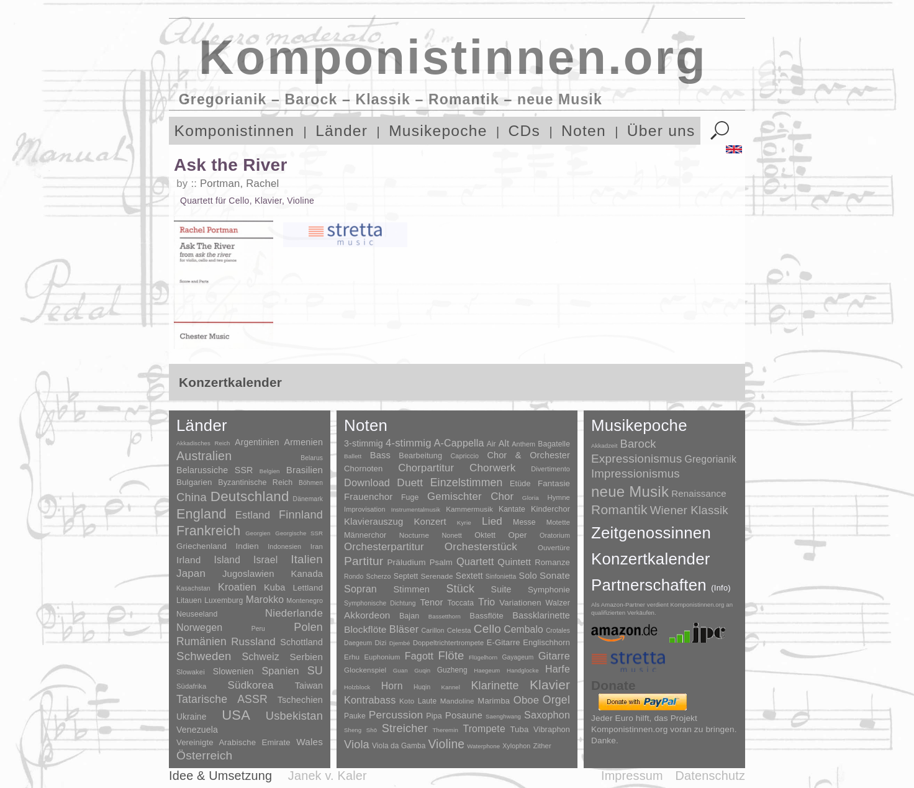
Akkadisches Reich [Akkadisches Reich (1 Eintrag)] (203, 443)
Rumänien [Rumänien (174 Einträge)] (201, 641)
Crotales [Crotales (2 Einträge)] (558, 630)
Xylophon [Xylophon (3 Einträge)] (516, 746)
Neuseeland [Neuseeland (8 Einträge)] (196, 614)
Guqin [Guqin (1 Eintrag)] (422, 670)
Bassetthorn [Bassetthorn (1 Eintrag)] (444, 616)
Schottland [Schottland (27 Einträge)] (301, 642)
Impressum (632, 775)
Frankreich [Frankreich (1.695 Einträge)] (208, 530)
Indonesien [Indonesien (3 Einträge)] (284, 546)
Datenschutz (710, 775)
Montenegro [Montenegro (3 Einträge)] (304, 600)
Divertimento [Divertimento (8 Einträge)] (550, 469)
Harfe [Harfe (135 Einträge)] (557, 669)
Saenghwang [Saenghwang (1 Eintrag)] (503, 716)
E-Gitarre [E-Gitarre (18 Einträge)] (503, 642)
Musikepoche (438, 130)
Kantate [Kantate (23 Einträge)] (512, 509)
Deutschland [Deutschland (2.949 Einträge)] (249, 496)
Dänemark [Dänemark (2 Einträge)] (308, 499)
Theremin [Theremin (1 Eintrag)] (445, 730)
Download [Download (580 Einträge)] (367, 482)
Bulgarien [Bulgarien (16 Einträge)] (194, 482)
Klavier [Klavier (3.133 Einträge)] (550, 684)
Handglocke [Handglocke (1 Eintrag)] (523, 670)
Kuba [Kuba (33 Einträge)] (275, 587)
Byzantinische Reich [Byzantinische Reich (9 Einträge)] (255, 482)
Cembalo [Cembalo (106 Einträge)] (523, 629)
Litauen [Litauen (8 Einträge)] (189, 600)
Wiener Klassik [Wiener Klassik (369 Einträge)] (689, 510)
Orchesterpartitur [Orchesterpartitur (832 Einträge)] (384, 547)
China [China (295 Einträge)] (191, 497)
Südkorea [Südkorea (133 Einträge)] (251, 685)
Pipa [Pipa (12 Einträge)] (433, 716)
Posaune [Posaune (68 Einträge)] (463, 715)
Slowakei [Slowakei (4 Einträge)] (190, 672)
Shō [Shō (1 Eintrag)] (371, 730)
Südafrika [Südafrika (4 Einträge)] (191, 686)
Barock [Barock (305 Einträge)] (638, 443)
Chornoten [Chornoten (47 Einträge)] (363, 468)
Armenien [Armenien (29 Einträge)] (303, 442)
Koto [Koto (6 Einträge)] (406, 701)
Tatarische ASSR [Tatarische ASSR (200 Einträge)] (222, 699)
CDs (525, 130)
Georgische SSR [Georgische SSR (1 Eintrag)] (299, 533)
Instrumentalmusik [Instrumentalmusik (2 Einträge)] (415, 509)
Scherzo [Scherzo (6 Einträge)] (378, 576)
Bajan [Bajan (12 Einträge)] (409, 616)
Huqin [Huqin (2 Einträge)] (422, 687)
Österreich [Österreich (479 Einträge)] (204, 755)
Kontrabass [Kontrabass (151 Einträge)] (370, 699)
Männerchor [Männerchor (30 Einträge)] (365, 535)
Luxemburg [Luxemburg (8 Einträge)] (223, 600)
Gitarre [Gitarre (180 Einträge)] (554, 655)
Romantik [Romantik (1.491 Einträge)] (619, 509)
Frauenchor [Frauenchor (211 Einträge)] (368, 496)
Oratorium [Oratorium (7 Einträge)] (555, 535)
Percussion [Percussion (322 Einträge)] (396, 715)
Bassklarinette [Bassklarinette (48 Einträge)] (541, 615)
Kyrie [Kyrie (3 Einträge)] (464, 522)
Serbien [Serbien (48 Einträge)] (306, 656)
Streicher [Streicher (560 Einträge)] (405, 728)
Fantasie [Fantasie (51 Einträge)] (554, 483)
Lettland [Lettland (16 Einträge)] (307, 587)
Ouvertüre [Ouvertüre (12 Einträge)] (554, 547)
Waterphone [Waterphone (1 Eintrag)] (483, 746)
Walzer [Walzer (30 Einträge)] (558, 603)
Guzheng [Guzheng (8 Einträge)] (452, 670)
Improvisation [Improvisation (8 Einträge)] (365, 509)
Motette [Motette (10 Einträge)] (558, 522)
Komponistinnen (234, 130)
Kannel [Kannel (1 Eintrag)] (450, 687)
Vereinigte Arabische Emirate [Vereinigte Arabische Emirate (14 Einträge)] (233, 742)
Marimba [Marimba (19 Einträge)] (493, 700)
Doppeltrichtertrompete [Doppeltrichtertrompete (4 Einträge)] (448, 642)
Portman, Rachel (239, 183)
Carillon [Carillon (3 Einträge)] (433, 630)
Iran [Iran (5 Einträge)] (316, 546)
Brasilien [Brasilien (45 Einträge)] (304, 469)
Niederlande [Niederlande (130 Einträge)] (294, 613)
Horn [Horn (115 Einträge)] (392, 686)
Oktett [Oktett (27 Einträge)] (484, 535)
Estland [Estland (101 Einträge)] (252, 514)
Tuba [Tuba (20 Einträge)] (519, 729)
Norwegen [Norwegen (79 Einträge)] (199, 627)
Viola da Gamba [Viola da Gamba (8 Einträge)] (399, 745)
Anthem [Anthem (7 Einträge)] (523, 444)
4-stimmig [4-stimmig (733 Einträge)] (409, 443)
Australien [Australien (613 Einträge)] (204, 456)
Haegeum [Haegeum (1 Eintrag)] (487, 670)
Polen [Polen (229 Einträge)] (308, 627)
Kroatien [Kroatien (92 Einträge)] (237, 586)
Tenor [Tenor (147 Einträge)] (431, 602)
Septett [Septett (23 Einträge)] (406, 576)
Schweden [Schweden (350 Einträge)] (204, 656)
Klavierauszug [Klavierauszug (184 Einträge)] (373, 522)
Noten (583, 130)
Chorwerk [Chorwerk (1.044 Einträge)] (492, 468)
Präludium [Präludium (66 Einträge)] (406, 562)
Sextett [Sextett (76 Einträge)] (469, 576)
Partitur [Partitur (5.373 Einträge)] (363, 561)
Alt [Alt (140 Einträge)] (504, 443)
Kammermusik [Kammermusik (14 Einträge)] (469, 509)
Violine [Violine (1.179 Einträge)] (446, 744)
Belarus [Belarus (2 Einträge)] (312, 458)
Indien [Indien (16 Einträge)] (247, 546)
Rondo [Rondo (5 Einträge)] (353, 576)
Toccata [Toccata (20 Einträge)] (461, 603)
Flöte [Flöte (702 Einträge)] (451, 655)
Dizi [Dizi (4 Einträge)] (381, 642)
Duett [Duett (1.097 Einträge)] (410, 482)
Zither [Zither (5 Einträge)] (542, 746)
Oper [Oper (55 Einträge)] (517, 535)
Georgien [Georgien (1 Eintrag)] (257, 533)
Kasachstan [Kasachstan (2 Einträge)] (193, 588)
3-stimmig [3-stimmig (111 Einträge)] (363, 443)
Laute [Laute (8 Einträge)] (427, 701)
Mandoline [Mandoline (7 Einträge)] (457, 701)
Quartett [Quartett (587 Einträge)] (475, 561)
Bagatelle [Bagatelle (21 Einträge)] (554, 444)
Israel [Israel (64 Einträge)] (265, 560)
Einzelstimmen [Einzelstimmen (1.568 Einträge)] (466, 482)
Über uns (661, 130)
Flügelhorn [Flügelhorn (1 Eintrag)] (483, 657)
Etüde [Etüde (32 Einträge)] (520, 483)
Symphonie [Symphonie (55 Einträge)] (549, 589)
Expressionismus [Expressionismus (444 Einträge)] (636, 458)
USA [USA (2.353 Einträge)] (236, 715)
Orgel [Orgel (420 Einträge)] (556, 700)
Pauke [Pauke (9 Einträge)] (355, 716)
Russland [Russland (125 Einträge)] (253, 642)
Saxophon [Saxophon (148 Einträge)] (547, 714)
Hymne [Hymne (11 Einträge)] (558, 497)
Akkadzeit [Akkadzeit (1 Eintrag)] (604, 445)
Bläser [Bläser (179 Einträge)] (404, 629)
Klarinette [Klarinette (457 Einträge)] (494, 685)
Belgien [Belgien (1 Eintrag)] (270, 471)
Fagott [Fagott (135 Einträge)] (419, 656)
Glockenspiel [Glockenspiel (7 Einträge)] (365, 670)
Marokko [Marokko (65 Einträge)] (265, 599)
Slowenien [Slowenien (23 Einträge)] (233, 671)
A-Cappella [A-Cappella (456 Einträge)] (459, 442)
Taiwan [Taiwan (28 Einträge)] (309, 686)
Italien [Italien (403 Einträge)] (307, 559)
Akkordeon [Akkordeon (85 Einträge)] (367, 615)
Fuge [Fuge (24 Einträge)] (410, 497)
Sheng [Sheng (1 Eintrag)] (352, 730)
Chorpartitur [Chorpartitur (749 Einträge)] (426, 468)
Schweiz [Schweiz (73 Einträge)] (260, 656)
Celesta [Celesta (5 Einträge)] (459, 630)
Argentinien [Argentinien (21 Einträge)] (257, 442)
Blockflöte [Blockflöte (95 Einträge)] (365, 629)
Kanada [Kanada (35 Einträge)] (307, 574)
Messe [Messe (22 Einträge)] (524, 522)
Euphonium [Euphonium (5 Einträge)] (382, 657)
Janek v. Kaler (327, 775)
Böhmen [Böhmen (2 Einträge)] (311, 482)
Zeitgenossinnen (651, 532)
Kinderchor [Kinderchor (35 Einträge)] (550, 509)
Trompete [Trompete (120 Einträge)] (484, 728)
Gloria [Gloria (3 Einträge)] (530, 497)
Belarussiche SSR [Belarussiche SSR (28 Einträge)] (214, 470)
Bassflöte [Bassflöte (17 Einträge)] (486, 615)
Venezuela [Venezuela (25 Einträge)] (197, 730)
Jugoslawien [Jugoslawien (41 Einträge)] (248, 573)
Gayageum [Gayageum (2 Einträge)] (518, 657)
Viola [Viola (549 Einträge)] (356, 744)
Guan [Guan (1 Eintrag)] (400, 670)
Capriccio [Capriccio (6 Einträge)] (465, 456)
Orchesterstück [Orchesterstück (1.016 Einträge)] (481, 547)
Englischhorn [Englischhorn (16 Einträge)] (546, 642)
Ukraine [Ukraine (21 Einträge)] (191, 717)
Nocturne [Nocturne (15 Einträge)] (414, 535)
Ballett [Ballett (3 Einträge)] (352, 456)
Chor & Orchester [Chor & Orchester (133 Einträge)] (528, 455)
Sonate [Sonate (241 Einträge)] (555, 575)
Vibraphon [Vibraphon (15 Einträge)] (551, 729)
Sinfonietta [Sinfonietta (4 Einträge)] (501, 576)
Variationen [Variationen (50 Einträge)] (520, 602)
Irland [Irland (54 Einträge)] (188, 560)
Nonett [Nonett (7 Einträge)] (451, 535)
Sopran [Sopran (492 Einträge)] (360, 588)
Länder (341, 130)
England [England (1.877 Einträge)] (201, 514)
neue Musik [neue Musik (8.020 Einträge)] (630, 491)
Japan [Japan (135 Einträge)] (191, 573)
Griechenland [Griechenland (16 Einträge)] (201, 546)
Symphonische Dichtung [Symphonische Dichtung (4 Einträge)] (379, 603)
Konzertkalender (650, 559)
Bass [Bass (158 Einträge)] (380, 455)
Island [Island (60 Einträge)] (227, 560)
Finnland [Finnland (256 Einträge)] (301, 515)
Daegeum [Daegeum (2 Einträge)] (358, 643)
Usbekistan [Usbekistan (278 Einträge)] (294, 715)
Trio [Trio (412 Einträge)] (486, 602)
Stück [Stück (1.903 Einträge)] (460, 588)
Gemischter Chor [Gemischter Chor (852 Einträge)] (470, 496)
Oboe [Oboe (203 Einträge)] (526, 700)
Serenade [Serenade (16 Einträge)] (437, 576)
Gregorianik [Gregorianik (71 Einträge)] (710, 459)
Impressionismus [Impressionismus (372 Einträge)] (635, 473)
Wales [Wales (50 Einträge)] (309, 741)
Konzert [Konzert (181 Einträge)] (430, 522)
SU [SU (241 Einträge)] (315, 670)
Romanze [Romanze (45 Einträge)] (552, 562)
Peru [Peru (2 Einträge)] (258, 628)
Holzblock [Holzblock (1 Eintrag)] (357, 687)
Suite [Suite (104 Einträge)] (501, 589)
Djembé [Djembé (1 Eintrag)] (399, 643)
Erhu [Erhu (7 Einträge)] (352, 657)
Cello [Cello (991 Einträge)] (487, 628)
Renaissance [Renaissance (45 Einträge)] (698, 493)
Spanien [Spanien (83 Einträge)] (280, 670)
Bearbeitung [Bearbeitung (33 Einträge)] (420, 455)
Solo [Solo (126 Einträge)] (527, 576)
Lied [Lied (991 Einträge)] (492, 521)
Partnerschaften (661, 585)
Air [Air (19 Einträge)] (491, 444)
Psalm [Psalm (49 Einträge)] (441, 562)
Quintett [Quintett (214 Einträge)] (514, 561)
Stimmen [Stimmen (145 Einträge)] (411, 589)
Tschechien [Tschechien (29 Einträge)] (300, 700)
